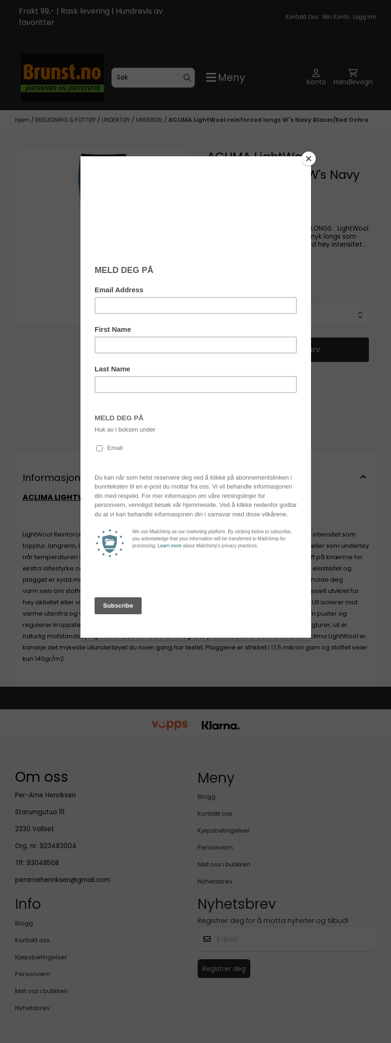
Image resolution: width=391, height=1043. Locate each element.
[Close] (309, 159)
